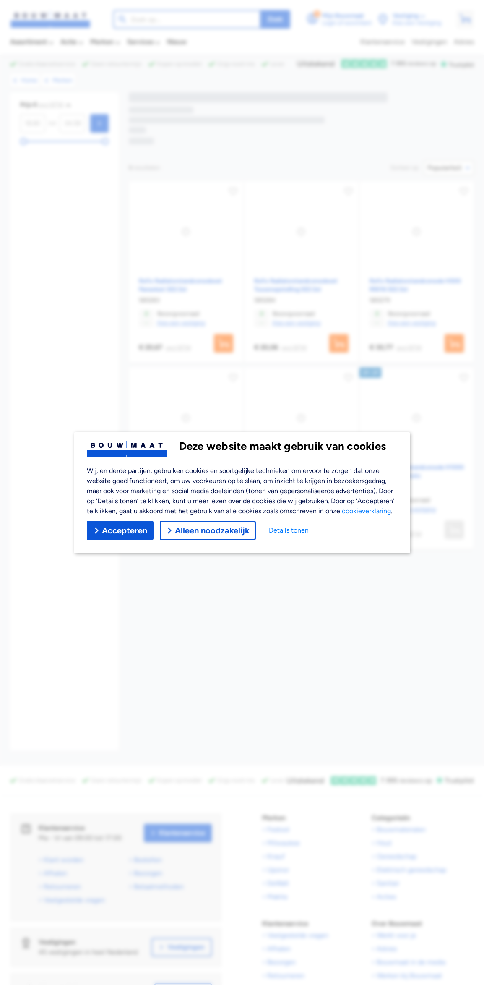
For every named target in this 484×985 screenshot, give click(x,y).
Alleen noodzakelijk (208, 530)
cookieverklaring (366, 511)
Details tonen (289, 530)
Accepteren (120, 530)
